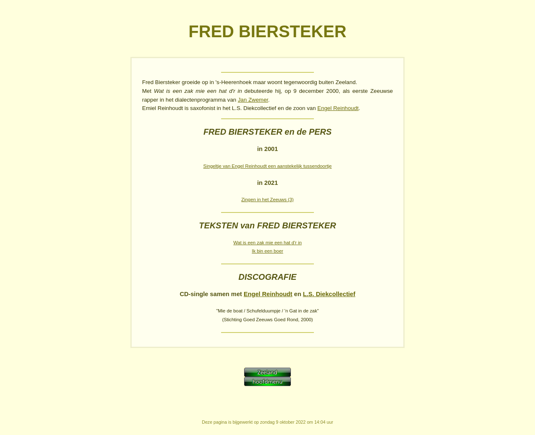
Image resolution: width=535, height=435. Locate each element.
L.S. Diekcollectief (329, 294)
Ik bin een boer (267, 250)
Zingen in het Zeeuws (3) (267, 199)
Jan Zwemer (253, 100)
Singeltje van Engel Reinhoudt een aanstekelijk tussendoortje (267, 166)
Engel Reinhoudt (338, 108)
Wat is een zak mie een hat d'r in (267, 242)
